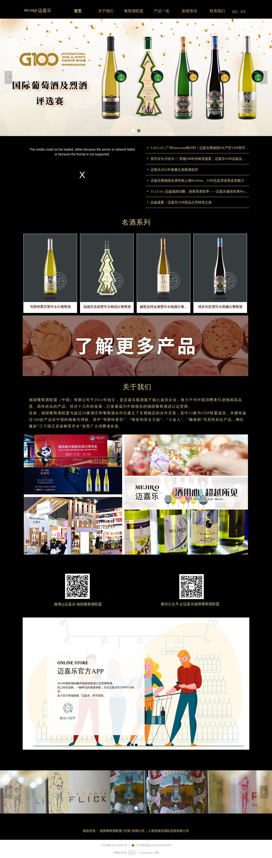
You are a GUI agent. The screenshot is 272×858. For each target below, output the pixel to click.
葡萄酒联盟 (133, 11)
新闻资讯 (189, 11)
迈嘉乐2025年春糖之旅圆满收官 (174, 169)
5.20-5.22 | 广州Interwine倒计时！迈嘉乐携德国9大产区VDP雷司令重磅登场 (200, 148)
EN (243, 12)
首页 (78, 11)
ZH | (235, 12)
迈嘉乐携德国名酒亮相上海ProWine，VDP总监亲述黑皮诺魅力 (197, 180)
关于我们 (106, 11)
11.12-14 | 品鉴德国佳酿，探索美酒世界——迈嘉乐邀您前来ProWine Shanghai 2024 (200, 191)
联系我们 (217, 11)
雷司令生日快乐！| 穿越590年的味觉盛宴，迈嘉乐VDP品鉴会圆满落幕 (200, 159)
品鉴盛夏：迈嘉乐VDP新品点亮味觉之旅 (181, 202)
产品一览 (161, 11)
